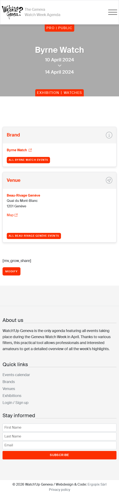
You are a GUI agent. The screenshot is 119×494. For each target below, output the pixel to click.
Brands (9, 381)
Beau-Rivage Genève (23, 195)
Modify (11, 271)
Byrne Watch (19, 150)
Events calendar (16, 374)
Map (12, 215)
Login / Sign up (15, 402)
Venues (9, 388)
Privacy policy (59, 489)
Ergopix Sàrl (97, 484)
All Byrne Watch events (28, 160)
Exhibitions (12, 395)
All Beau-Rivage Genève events (34, 236)
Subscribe (59, 455)
